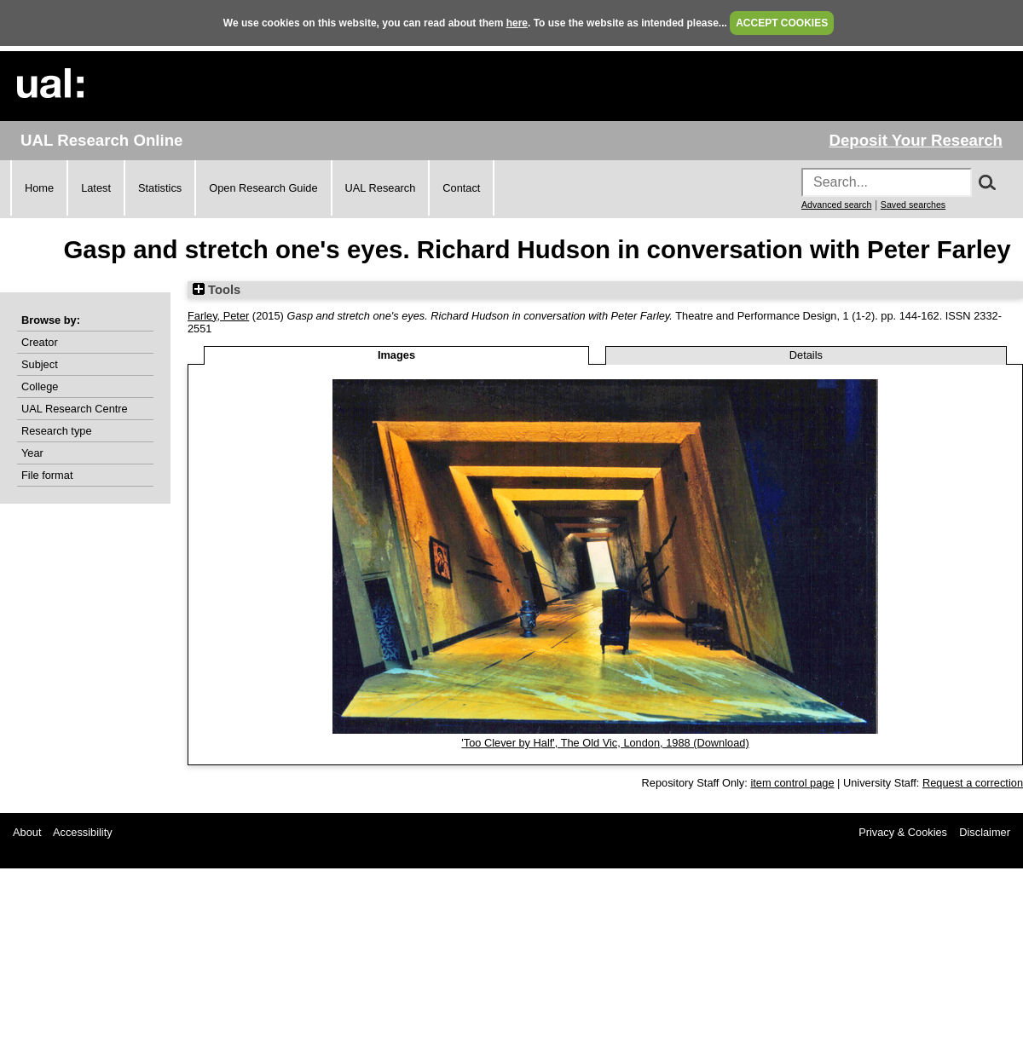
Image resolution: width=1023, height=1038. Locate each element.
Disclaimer (984, 832)
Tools (216, 290)
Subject (39, 364)
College (39, 386)
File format (46, 475)
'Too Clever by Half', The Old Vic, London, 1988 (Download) (604, 742)
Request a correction (972, 782)
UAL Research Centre (74, 408)
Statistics (160, 188)
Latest (96, 188)
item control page (792, 782)
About (27, 832)
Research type (56, 430)
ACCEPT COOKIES (782, 23)
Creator (39, 342)
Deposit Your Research (916, 140)
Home (39, 188)
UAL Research (380, 188)
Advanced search (836, 204)
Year (32, 453)
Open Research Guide (263, 188)
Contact (461, 188)
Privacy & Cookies (902, 832)
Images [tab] (396, 355)
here (517, 23)
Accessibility (83, 832)
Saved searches (913, 204)
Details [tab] (806, 355)
